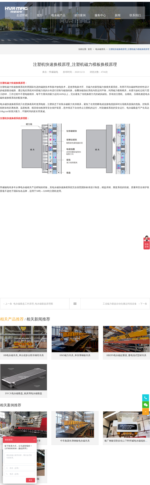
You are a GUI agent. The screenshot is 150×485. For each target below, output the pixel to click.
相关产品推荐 (12, 338)
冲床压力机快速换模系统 (80, 442)
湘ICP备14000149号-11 (106, 476)
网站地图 (121, 476)
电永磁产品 (56, 18)
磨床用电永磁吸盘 (130, 442)
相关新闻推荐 (39, 338)
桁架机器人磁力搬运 (107, 446)
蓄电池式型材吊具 (48, 450)
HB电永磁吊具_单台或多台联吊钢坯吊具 (22, 367)
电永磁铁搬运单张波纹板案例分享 (19, 407)
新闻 (115, 18)
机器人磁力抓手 (105, 450)
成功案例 (77, 18)
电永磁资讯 (100, 68)
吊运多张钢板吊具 (48, 442)
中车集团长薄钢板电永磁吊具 (55, 407)
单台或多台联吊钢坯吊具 (51, 455)
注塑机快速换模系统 (78, 446)
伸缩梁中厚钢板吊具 (49, 446)
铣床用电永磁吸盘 (130, 450)
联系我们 (132, 18)
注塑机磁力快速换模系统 (12, 106)
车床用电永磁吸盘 (130, 446)
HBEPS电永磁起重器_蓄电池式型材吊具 (99, 367)
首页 (37, 18)
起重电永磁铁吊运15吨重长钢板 (133, 407)
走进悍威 (19, 18)
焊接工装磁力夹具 (106, 442)
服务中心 (97, 18)
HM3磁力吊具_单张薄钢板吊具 (55, 367)
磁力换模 (103, 106)
